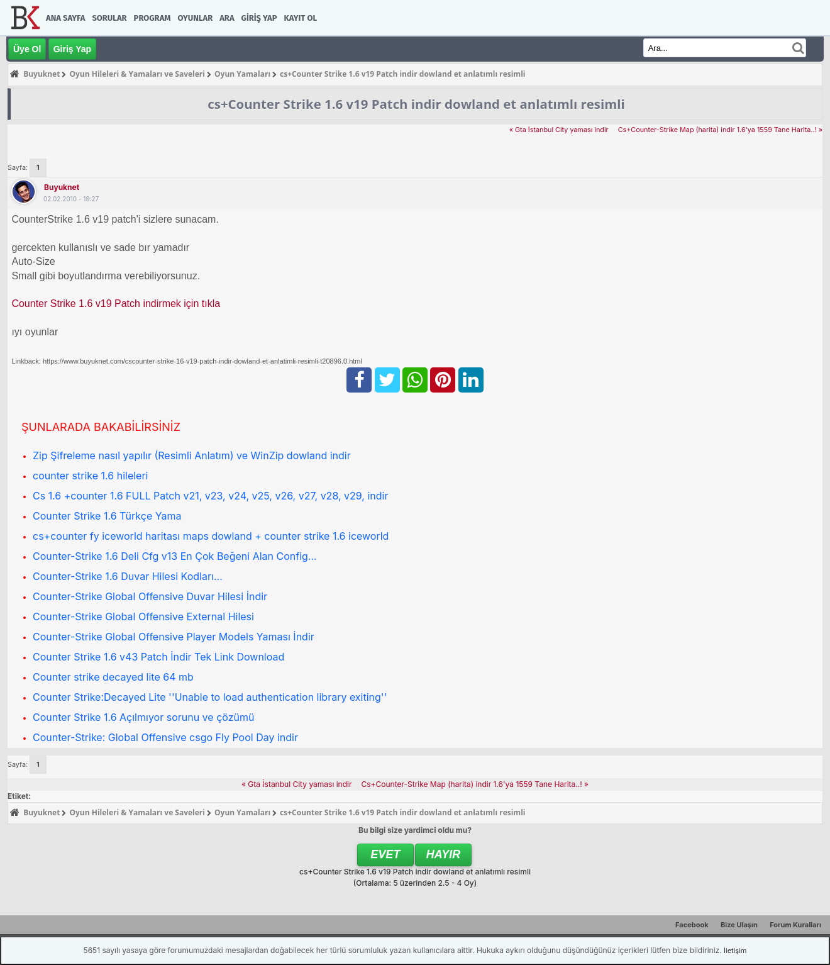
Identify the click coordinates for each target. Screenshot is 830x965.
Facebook (692, 924)
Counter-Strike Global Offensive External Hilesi (143, 616)
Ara (226, 18)
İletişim (735, 950)
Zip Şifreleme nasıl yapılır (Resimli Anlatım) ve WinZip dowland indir (192, 455)
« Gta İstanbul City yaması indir (559, 130)
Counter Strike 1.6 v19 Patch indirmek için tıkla (115, 303)
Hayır (443, 854)
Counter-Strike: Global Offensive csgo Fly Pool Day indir (165, 737)
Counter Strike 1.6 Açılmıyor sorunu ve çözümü (143, 717)
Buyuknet (61, 187)
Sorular (109, 18)
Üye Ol (27, 49)
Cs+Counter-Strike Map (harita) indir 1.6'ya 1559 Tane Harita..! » (720, 130)
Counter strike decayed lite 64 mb (113, 677)
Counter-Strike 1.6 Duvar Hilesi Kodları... (128, 576)
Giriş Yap (259, 18)
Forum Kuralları (795, 924)
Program (152, 18)
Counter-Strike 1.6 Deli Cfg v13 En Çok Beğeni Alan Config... (175, 556)
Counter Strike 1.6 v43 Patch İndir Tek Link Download (158, 656)
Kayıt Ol (300, 18)
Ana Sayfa (65, 18)
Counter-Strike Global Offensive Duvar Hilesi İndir (150, 596)
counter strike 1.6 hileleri (90, 475)
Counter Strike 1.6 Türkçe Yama (107, 516)
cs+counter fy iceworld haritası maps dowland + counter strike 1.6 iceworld (211, 536)
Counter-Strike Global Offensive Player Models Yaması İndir (173, 636)
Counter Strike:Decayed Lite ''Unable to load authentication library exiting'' (210, 697)
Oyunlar (195, 18)
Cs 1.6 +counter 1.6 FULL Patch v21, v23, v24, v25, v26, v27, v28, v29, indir (210, 495)
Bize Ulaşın (739, 924)
